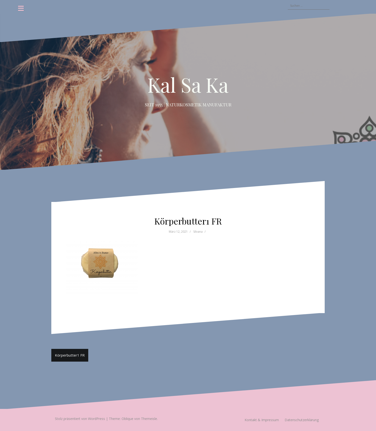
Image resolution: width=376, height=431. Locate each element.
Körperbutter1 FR (70, 355)
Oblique (127, 418)
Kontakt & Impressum (262, 420)
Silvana (198, 232)
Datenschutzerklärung (302, 420)
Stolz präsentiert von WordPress (80, 418)
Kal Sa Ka (188, 84)
